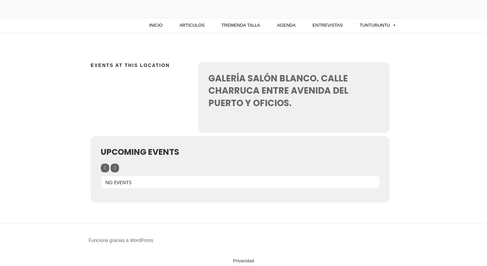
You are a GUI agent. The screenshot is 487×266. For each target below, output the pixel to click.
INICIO (156, 25)
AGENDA (286, 25)
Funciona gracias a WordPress (121, 240)
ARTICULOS (192, 25)
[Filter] (105, 168)
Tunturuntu (378, 25)
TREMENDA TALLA (241, 25)
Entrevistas (327, 25)
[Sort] (115, 168)
